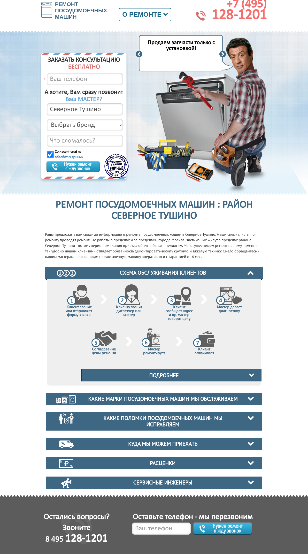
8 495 (76, 540)
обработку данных (69, 157)
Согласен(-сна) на (69, 154)
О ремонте (145, 14)
